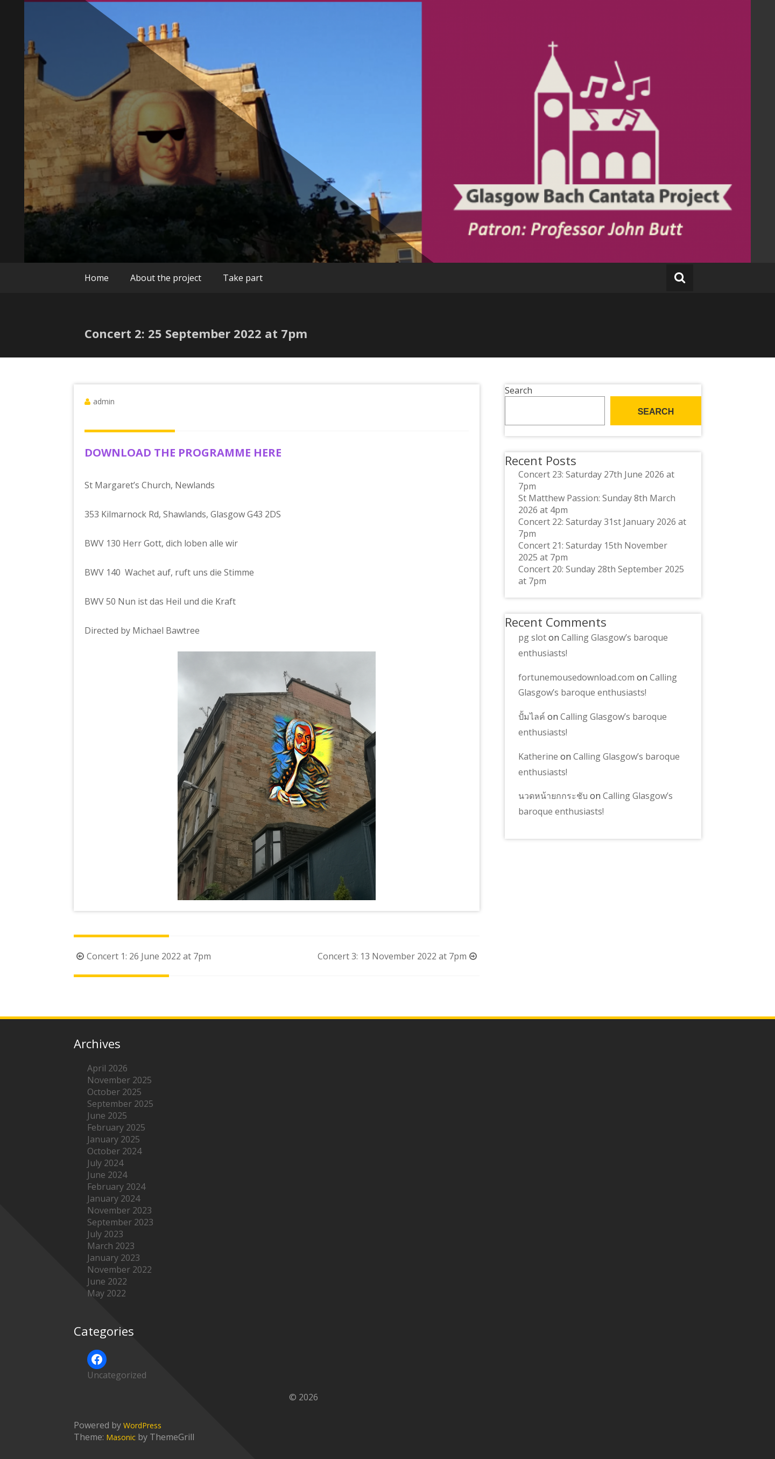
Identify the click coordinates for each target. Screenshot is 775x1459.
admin (104, 401)
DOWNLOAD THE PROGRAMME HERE (182, 452)
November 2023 (119, 1210)
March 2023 (111, 1246)
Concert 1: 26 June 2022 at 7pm (142, 956)
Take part (243, 278)
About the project (165, 278)
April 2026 (107, 1068)
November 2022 (119, 1269)
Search (518, 390)
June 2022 (107, 1281)
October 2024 (114, 1151)
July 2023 (105, 1234)
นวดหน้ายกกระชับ (553, 796)
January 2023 (113, 1258)
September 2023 (120, 1222)
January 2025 (113, 1139)
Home (96, 278)
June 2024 (107, 1175)
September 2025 (120, 1104)
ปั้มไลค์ (531, 717)
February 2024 (116, 1187)
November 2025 (119, 1080)
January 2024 (113, 1198)
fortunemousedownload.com (576, 677)
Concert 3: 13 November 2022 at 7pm (399, 956)
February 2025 (116, 1127)
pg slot (532, 637)
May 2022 (106, 1293)
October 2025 (114, 1092)
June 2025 (107, 1115)
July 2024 (105, 1163)
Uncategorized (116, 1375)
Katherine (538, 756)
